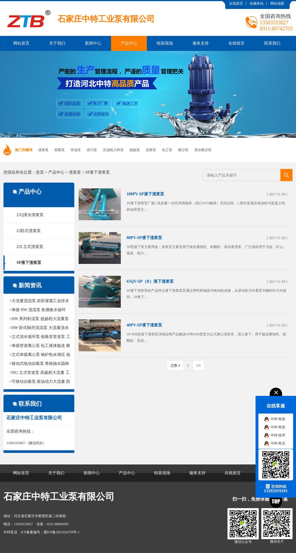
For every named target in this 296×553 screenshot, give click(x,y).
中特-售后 (278, 443)
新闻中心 (93, 43)
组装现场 (165, 43)
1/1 (198, 365)
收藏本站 (257, 3)
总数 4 (175, 365)
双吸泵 (59, 150)
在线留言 (236, 3)
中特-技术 (278, 435)
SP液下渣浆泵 (97, 172)
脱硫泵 (135, 150)
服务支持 (201, 43)
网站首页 (21, 43)
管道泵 (76, 150)
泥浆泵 (151, 150)
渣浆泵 (43, 150)
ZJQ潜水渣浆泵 (30, 215)
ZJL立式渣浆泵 (29, 247)
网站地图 (277, 3)
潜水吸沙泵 (203, 150)
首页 (40, 172)
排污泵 (92, 150)
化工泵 (167, 150)
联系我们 (272, 43)
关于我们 (57, 43)
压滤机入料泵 (113, 150)
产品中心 (129, 43)
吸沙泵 (183, 150)
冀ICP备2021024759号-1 (62, 532)
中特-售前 (278, 419)
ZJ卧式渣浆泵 (28, 231)
